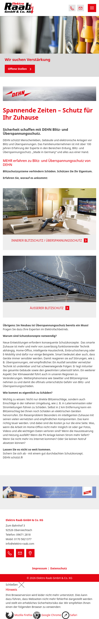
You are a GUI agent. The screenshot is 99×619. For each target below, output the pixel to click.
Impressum (39, 568)
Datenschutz (58, 568)
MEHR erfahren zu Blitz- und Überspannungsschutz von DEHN (47, 162)
